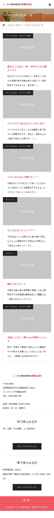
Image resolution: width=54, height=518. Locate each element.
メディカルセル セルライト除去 (18, 36)
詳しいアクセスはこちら (27, 446)
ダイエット (10, 200)
